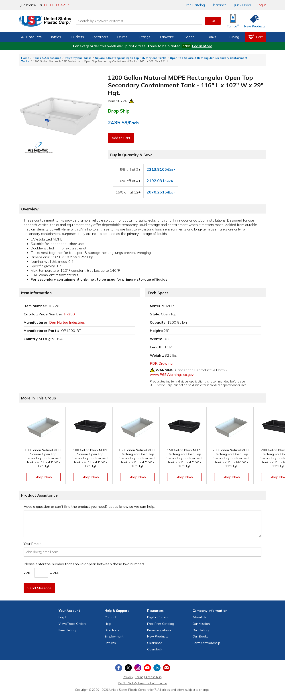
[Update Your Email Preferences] (166, 667)
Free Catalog (160, 624)
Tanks (211, 37)
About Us (200, 617)
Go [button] (213, 21)
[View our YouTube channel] (147, 667)
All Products (31, 37)
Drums (122, 37)
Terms (139, 677)
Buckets (77, 37)
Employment (114, 636)
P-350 (69, 314)
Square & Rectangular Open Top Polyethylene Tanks (130, 58)
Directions (112, 630)
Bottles (55, 37)
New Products (157, 636)
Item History (67, 630)
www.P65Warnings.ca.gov (172, 374)
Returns (110, 643)
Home (25, 58)
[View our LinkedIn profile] (157, 667)
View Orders (72, 624)
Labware (167, 37)
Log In (261, 5)
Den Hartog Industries (67, 322)
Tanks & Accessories (47, 58)
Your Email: (32, 543)
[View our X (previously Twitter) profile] (128, 667)
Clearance (219, 5)
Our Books (200, 636)
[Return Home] (45, 22)
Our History (201, 630)
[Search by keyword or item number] (139, 21)
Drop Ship (118, 111)
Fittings (144, 37)
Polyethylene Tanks (78, 58)
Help (108, 624)
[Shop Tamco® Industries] (233, 20)
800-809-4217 (56, 5)
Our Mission (201, 624)
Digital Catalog (158, 617)
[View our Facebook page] (118, 667)
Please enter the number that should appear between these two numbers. (84, 564)
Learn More (202, 46)
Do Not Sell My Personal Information (142, 683)
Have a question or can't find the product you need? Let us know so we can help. (89, 506)
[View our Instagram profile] (137, 667)
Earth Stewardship (206, 643)
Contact (110, 617)
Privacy (128, 677)
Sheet (189, 37)
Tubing (234, 37)
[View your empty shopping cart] (255, 37)
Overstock (154, 649)
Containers (100, 37)
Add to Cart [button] (121, 138)
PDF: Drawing (161, 363)
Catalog (195, 5)
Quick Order (241, 5)
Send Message (39, 588)
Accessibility (153, 677)
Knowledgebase (159, 630)
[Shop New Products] (253, 20)
